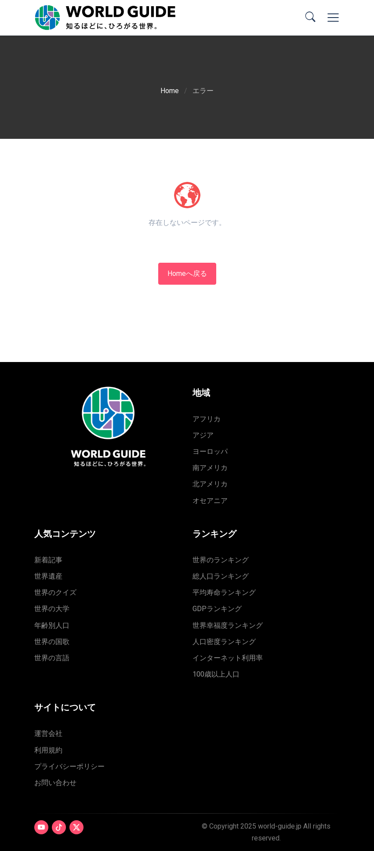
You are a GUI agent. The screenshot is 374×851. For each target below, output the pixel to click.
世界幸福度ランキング (227, 625)
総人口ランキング (220, 576)
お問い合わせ (55, 783)
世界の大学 (51, 609)
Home (169, 91)
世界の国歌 (51, 641)
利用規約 (48, 750)
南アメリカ (210, 468)
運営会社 (48, 733)
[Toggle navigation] (333, 17)
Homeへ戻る (187, 273)
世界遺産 (48, 576)
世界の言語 (51, 658)
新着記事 (48, 560)
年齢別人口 (51, 625)
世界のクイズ (55, 592)
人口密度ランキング (224, 641)
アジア (203, 435)
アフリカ (206, 419)
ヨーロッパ (210, 451)
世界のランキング (220, 560)
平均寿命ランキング (224, 592)
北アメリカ (210, 484)
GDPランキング (217, 609)
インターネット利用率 (227, 658)
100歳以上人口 (216, 674)
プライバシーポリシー (69, 766)
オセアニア (210, 500)
